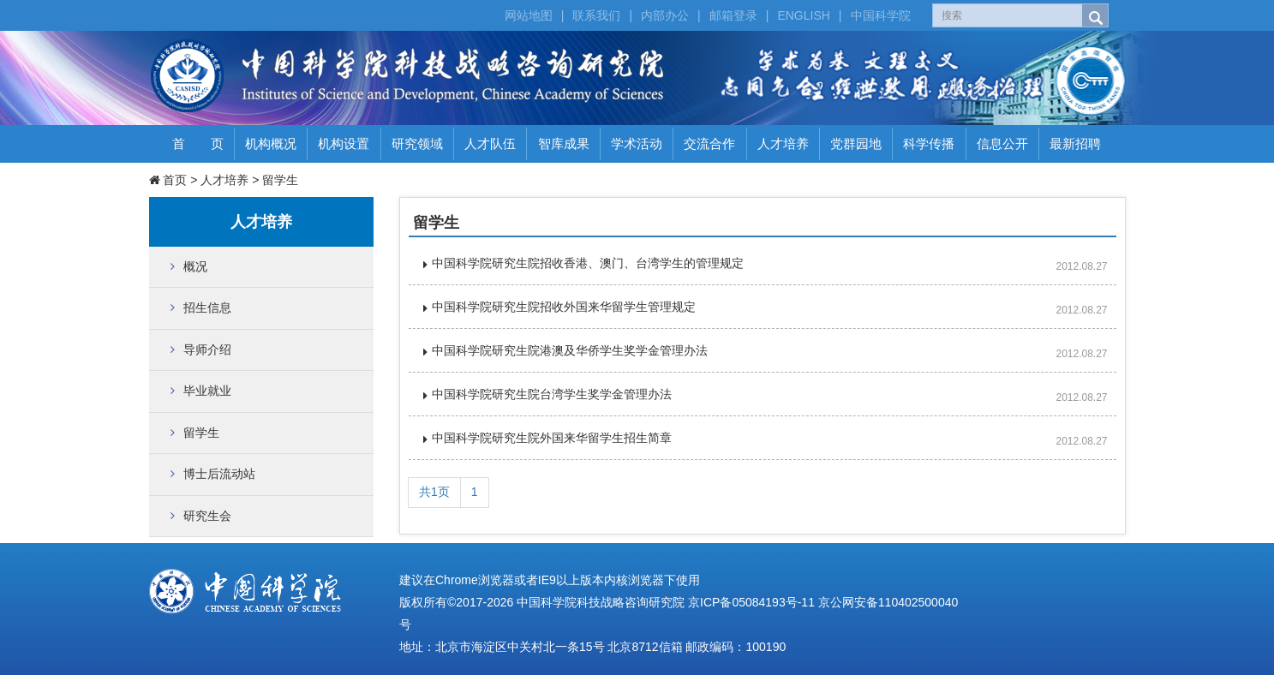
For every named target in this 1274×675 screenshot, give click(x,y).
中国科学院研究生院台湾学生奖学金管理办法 (552, 394)
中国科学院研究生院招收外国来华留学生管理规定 (564, 307)
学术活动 (636, 143)
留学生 (280, 180)
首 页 (198, 143)
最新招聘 (1075, 143)
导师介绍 (207, 349)
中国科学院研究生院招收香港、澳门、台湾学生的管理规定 (588, 263)
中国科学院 (881, 15)
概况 (195, 266)
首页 (175, 180)
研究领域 (417, 143)
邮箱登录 (733, 15)
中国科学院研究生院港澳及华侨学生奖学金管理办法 (570, 350)
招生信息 (207, 307)
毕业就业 (207, 390)
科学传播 (928, 143)
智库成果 (563, 143)
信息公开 (1002, 143)
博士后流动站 (219, 474)
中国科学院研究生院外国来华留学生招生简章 (552, 438)
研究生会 (207, 516)
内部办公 (665, 15)
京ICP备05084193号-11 (751, 602)
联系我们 (596, 15)
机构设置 (343, 143)
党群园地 (856, 143)
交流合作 (709, 143)
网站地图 (529, 15)
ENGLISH (803, 15)
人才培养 (783, 143)
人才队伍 (490, 143)
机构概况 (270, 143)
